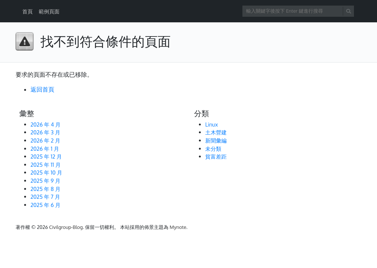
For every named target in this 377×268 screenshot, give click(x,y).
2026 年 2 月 (45, 140)
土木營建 (216, 132)
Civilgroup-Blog (66, 227)
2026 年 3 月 (45, 132)
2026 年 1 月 (44, 148)
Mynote (178, 227)
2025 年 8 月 (45, 188)
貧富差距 (216, 156)
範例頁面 (49, 11)
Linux (211, 124)
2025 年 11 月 (45, 164)
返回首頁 (42, 89)
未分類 (213, 148)
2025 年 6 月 (45, 204)
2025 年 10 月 (46, 172)
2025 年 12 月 (46, 156)
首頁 (27, 11)
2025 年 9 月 (45, 180)
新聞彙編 (216, 140)
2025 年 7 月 (45, 196)
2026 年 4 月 (45, 124)
